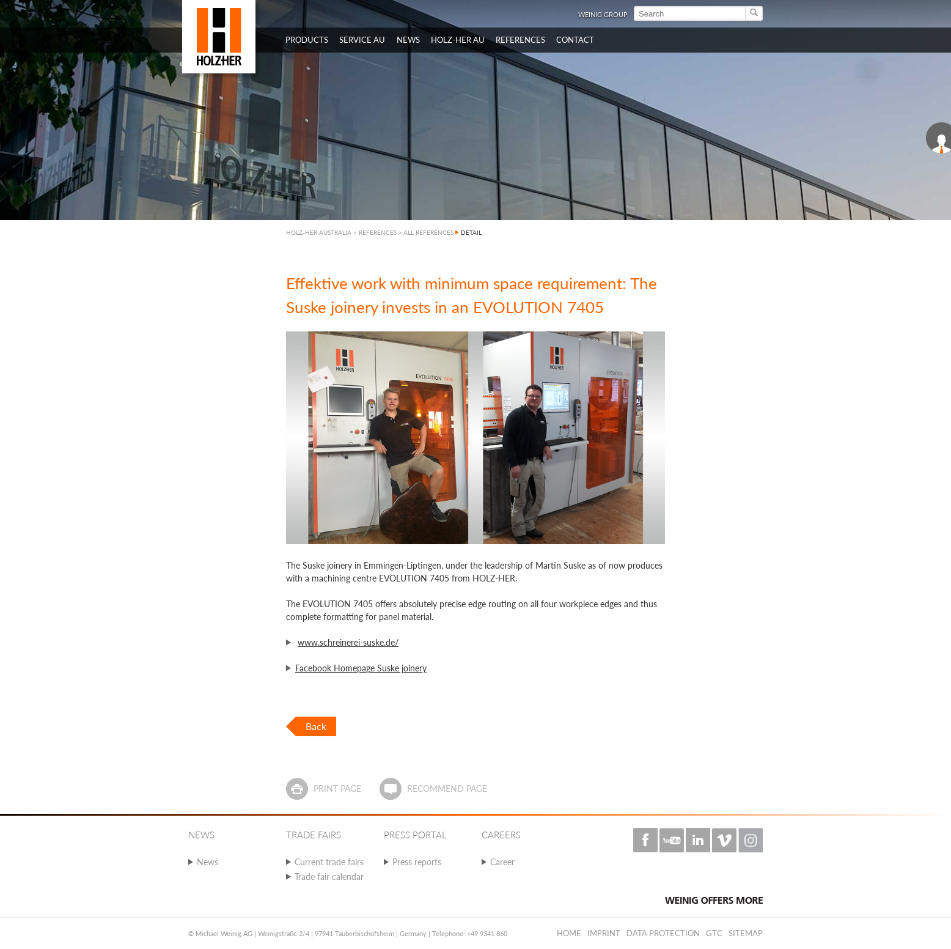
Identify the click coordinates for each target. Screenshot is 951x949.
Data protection (663, 933)
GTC (714, 933)
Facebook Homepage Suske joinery (361, 668)
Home (569, 933)
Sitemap (746, 933)
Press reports (416, 862)
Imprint (603, 933)
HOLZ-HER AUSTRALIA (318, 232)
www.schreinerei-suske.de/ (348, 642)
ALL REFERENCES (428, 232)
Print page (337, 788)
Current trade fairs (329, 862)
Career (502, 862)
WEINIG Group (603, 14)
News (207, 862)
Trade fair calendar (329, 876)
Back (316, 726)
